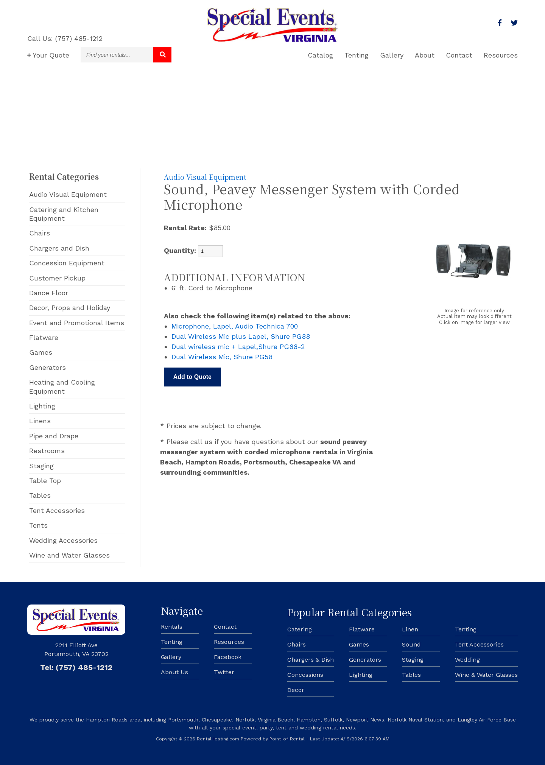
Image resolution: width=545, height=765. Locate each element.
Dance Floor (48, 293)
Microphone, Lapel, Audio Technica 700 (234, 326)
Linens (40, 421)
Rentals (171, 626)
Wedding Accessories (63, 540)
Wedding (467, 659)
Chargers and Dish (59, 248)
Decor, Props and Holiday (69, 308)
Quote (48, 55)
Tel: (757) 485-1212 (76, 667)
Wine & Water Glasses (486, 674)
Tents (38, 525)
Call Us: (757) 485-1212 (65, 38)
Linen (410, 629)
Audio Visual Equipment (68, 194)
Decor (295, 689)
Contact (459, 55)
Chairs (39, 233)
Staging (41, 466)
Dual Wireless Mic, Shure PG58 (221, 357)
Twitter (224, 672)
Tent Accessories (57, 510)
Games (40, 352)
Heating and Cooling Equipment (62, 386)
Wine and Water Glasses (69, 555)
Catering (299, 629)
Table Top (45, 481)
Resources (501, 55)
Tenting (356, 55)
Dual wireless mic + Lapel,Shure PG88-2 (238, 347)
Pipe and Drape (53, 436)
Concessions (305, 674)
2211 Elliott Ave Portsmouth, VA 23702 (76, 649)
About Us (174, 672)
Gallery (391, 55)
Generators (47, 367)
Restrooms (47, 451)
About (424, 55)
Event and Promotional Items (76, 323)
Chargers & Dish (310, 659)
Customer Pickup (57, 278)
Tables (40, 495)
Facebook (227, 657)
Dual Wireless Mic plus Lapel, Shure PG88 (240, 336)
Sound (411, 644)
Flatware (43, 337)
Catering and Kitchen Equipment (63, 214)
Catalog (320, 55)
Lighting (42, 406)
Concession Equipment (66, 263)
